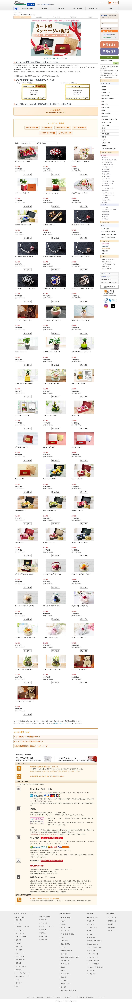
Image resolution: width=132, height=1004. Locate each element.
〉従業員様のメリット (92, 960)
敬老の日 (104, 137)
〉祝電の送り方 (111, 917)
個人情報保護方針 (69, 997)
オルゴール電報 (106, 200)
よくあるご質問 (77, 8)
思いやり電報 (105, 228)
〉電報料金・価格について (94, 940)
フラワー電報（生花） (108, 188)
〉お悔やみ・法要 (65, 983)
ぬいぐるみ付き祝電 (32, 127)
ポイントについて (106, 268)
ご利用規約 (58, 997)
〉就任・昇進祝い (65, 930)
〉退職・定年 (64, 940)
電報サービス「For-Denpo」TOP (35, 997)
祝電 (24, 14)
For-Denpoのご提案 (107, 279)
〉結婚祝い (63, 921)
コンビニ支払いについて (108, 264)
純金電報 (104, 202)
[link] (113, 301)
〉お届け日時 (90, 924)
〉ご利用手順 (90, 921)
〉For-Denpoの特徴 (92, 917)
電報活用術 (105, 251)
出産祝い (104, 89)
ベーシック (105, 157)
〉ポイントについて (92, 954)
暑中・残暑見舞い (106, 113)
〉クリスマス (64, 980)
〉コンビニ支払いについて (94, 947)
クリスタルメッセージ (108, 195)
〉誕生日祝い (64, 954)
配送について (105, 266)
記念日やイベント (106, 122)
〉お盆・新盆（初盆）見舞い (68, 990)
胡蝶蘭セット (105, 190)
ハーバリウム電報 (107, 162)
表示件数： (39, 143)
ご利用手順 (44, 8)
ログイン (116, 12)
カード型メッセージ (30, 14)
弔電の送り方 (105, 246)
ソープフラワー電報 (107, 164)
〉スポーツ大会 (64, 964)
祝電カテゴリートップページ (63, 723)
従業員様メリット (106, 276)
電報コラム (105, 253)
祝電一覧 (103, 155)
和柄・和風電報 (106, 174)
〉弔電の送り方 (111, 921)
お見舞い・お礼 (106, 92)
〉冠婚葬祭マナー (112, 924)
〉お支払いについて (92, 944)
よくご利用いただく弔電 (108, 231)
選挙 (103, 101)
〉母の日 (62, 967)
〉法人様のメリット (92, 957)
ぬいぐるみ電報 (106, 176)
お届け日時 (60, 8)
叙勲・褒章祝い (106, 107)
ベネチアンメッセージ (108, 193)
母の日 (103, 128)
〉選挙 (62, 937)
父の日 (103, 131)
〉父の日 (62, 970)
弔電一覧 (103, 204)
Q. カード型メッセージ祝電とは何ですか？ (27, 737)
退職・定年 (105, 104)
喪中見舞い (105, 145)
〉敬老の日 (63, 977)
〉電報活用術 (111, 927)
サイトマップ (101, 997)
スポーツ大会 (105, 125)
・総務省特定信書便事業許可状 (109, 295)
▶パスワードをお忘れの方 (107, 28)
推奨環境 (49, 997)
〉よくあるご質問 (91, 927)
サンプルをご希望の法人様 (109, 282)
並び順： (17, 143)
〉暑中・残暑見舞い (66, 950)
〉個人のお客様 (90, 974)
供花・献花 (105, 216)
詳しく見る (27, 174)
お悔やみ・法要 (106, 143)
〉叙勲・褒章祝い (65, 944)
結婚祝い (104, 86)
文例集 (110, 8)
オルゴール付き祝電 (80, 127)
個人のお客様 (99, 3)
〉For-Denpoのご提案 (92, 964)
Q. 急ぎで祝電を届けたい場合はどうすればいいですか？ (31, 746)
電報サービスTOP (17, 14)
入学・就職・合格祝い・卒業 (109, 119)
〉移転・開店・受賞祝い (67, 934)
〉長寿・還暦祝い (65, 974)
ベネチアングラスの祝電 (47, 133)
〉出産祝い (63, 924)
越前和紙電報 (105, 169)
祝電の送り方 (105, 243)
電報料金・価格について (108, 259)
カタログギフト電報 (107, 183)
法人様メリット (105, 273)
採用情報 (79, 997)
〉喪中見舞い (64, 987)
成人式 (103, 110)
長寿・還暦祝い (106, 134)
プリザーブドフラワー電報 (109, 159)
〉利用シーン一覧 (65, 917)
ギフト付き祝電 (47, 127)
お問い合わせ (109, 287)
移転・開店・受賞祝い (108, 98)
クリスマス (105, 140)
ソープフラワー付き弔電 (108, 237)
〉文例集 (88, 930)
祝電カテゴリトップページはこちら (56, 58)
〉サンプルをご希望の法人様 (94, 967)
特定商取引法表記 (90, 997)
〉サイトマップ (90, 970)
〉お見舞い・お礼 (65, 927)
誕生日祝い (105, 116)
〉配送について (90, 950)
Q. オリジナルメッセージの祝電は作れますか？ (28, 741)
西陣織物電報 (105, 171)
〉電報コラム (111, 930)
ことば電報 (105, 197)
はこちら (109, 34)
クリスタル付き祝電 (65, 133)
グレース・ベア (106, 178)
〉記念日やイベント (66, 960)
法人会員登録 (45, 4)
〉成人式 (62, 947)
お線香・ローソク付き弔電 (109, 234)
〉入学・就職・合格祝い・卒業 (69, 957)
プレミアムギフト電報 (108, 181)
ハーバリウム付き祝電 (62, 127)
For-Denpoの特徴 (27, 8)
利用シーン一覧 (105, 84)
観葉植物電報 (105, 185)
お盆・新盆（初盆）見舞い (109, 148)
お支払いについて (94, 8)
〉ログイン (89, 934)
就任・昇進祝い (106, 95)
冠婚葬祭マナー (106, 248)
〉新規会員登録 (90, 937)
